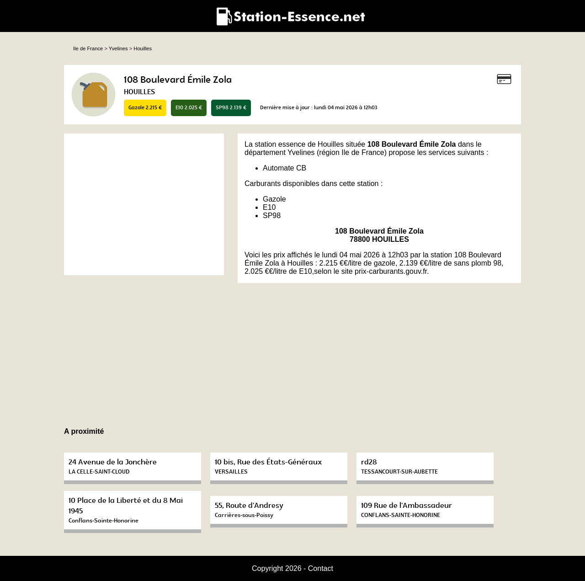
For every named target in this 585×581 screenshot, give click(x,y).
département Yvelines (280, 152)
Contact (320, 568)
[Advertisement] (144, 204)
